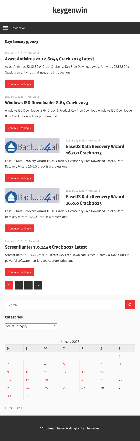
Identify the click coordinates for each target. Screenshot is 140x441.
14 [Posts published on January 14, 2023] (102, 372)
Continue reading (18, 84)
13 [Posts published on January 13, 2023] (83, 372)
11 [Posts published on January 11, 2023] (46, 372)
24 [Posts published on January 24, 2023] (27, 388)
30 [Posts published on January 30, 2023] (9, 396)
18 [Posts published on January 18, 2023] (46, 380)
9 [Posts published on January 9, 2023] (8, 372)
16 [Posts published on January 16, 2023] (9, 380)
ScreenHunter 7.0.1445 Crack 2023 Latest (46, 247)
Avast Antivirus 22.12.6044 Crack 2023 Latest (49, 59)
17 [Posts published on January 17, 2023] (27, 380)
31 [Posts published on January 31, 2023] (27, 396)
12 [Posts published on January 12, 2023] (64, 372)
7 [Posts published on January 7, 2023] (101, 364)
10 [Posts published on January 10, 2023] (27, 372)
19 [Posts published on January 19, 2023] (64, 380)
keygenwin (70, 10)
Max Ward (33, 53)
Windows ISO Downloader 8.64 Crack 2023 (46, 102)
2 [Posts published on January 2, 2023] (8, 364)
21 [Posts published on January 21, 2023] (102, 380)
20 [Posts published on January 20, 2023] (83, 380)
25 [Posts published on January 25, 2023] (46, 388)
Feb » (19, 408)
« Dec (9, 408)
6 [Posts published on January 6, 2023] (83, 364)
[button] (32, 145)
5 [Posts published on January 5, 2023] (64, 364)
